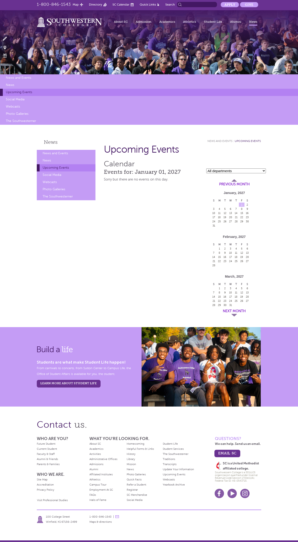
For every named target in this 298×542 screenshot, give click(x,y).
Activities (95, 454)
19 (225, 217)
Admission (143, 21)
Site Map (42, 479)
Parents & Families (48, 464)
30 (247, 221)
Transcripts (169, 464)
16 (247, 213)
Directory (95, 4)
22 (241, 217)
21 (236, 217)
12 (225, 213)
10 (213, 213)
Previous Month (234, 184)
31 (214, 225)
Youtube (232, 493)
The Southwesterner (21, 121)
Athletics (189, 21)
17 (214, 217)
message (117, 516)
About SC (121, 21)
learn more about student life (68, 383)
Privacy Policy (45, 489)
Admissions (96, 464)
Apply (229, 5)
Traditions (169, 459)
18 (219, 217)
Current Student (47, 448)
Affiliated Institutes (101, 474)
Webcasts (13, 106)
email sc (227, 453)
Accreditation (45, 484)
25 (219, 221)
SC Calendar (120, 4)
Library (131, 459)
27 (230, 221)
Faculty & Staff (46, 454)
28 (236, 221)
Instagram (245, 493)
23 (247, 217)
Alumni (235, 21)
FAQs (92, 494)
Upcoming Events (19, 92)
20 (230, 217)
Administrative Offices (103, 459)
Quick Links (148, 4)
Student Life (213, 21)
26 (225, 221)
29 (241, 221)
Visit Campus (7, 47)
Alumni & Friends (47, 459)
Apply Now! (7, 38)
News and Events (18, 77)
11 (219, 213)
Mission (131, 464)
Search (170, 4)
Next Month (234, 311)
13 (230, 213)
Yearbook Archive (174, 484)
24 (213, 221)
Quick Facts (134, 479)
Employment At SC (101, 489)
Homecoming (135, 443)
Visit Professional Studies (52, 500)
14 (236, 213)
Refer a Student (136, 484)
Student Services (173, 448)
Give (249, 5)
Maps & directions (100, 521)
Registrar (132, 489)
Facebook (219, 493)
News (253, 21)
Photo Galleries (17, 113)
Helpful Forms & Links (140, 448)
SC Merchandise (137, 494)
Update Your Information (178, 469)
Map (76, 4)
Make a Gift (7, 55)
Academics (167, 21)
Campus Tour (97, 484)
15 (241, 213)
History (131, 454)
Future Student (46, 443)
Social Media (15, 99)
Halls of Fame (97, 500)
